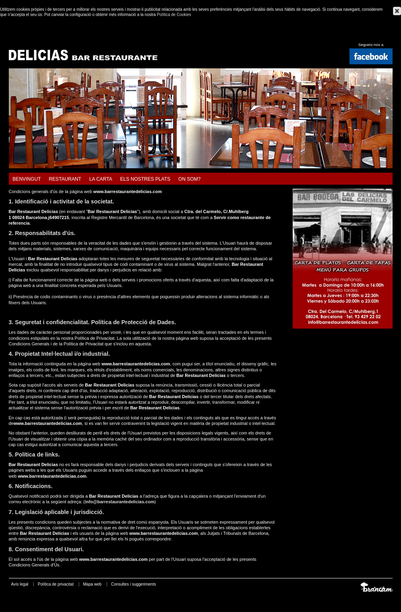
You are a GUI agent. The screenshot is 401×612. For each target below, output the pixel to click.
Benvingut (27, 179)
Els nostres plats (145, 179)
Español (370, 36)
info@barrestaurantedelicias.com (119, 501)
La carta (100, 179)
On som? (189, 179)
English (379, 36)
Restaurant (65, 179)
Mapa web (92, 584)
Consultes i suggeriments (133, 584)
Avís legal (19, 584)
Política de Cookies (174, 14)
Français (389, 36)
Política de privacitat (56, 584)
